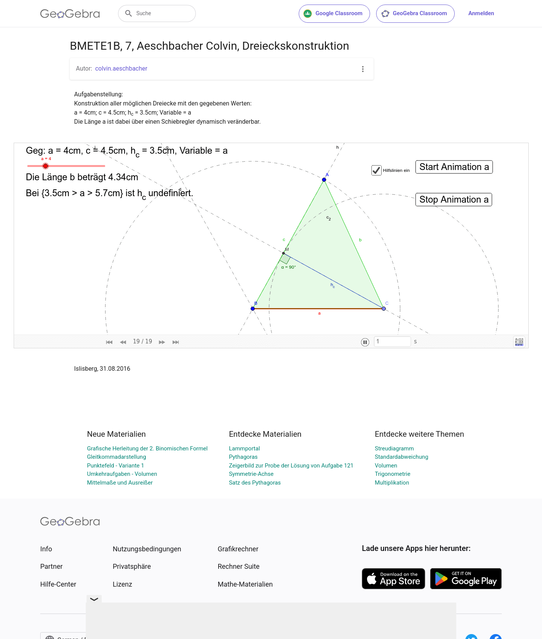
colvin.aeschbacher (121, 68)
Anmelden (481, 13)
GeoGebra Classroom (414, 13)
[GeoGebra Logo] (70, 13)
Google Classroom (332, 13)
